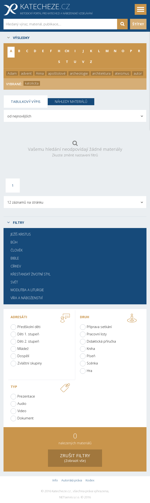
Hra (89, 370)
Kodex (90, 480)
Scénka (92, 363)
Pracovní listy (97, 334)
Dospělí (23, 356)
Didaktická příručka (101, 341)
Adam (12, 73)
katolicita (32, 83)
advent (26, 73)
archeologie (79, 73)
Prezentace (26, 396)
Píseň (91, 356)
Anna (40, 73)
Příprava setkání (99, 327)
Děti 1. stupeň (28, 334)
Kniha (91, 348)
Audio (21, 403)
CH (67, 51)
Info (55, 480)
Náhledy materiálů (71, 101)
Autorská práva (71, 480)
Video (21, 411)
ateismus (122, 73)
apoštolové (57, 73)
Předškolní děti (28, 327)
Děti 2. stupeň (28, 341)
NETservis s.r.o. (69, 497)
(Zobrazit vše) (75, 458)
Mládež (23, 348)
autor (138, 73)
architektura (101, 73)
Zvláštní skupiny (29, 363)
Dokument (25, 418)
